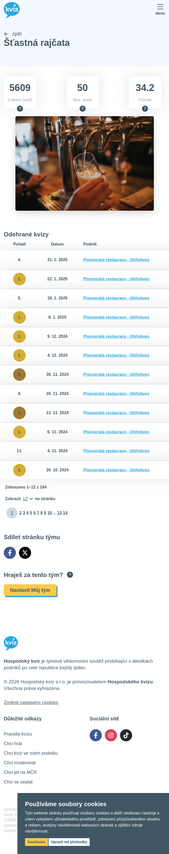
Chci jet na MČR (20, 772)
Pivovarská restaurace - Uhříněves (116, 260)
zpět (13, 34)
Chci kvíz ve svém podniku (31, 753)
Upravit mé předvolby (69, 842)
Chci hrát (13, 744)
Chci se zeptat (18, 782)
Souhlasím (36, 842)
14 (65, 513)
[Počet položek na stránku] (30, 499)
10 (49, 513)
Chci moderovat (20, 763)
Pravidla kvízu (18, 734)
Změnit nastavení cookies (31, 703)
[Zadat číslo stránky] (12, 513)
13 (59, 513)
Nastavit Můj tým (30, 590)
